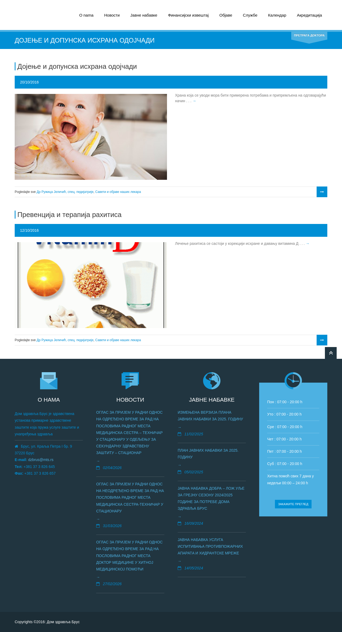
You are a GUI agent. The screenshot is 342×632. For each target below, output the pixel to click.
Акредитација (309, 15)
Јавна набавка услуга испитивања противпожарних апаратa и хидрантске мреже (210, 546)
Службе (250, 15)
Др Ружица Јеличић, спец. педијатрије (65, 192)
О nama (86, 15)
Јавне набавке (143, 15)
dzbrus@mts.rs (40, 460)
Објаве (225, 15)
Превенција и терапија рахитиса (69, 215)
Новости (112, 15)
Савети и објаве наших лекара (118, 192)
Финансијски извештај (188, 15)
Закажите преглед (293, 504)
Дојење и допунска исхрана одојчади (77, 66)
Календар (277, 15)
